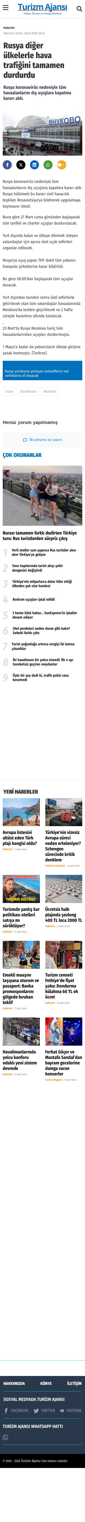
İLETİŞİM (74, 1437)
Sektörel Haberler (55, 920)
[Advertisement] (42, 786)
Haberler (9, 28)
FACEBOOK (15, 1465)
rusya (9, 445)
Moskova (50, 445)
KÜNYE (46, 1437)
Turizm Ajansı (31, 1515)
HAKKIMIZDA (14, 1437)
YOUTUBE (71, 1464)
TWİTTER (44, 1465)
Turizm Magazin (54, 1134)
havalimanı (28, 445)
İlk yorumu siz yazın (42, 494)
